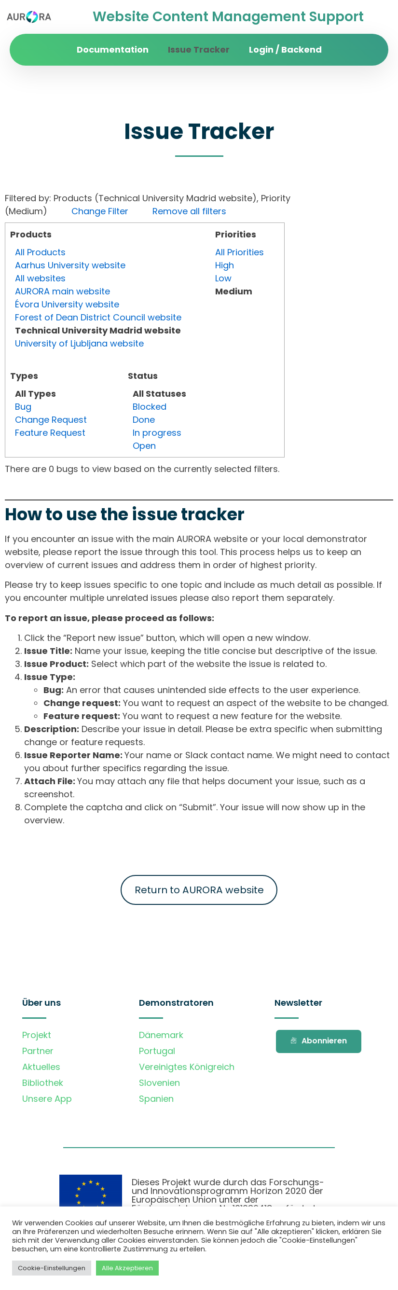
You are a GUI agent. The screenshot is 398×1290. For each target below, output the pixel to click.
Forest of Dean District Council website (98, 317)
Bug (23, 407)
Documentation (113, 49)
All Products (40, 252)
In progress (157, 433)
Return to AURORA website (199, 890)
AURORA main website (62, 291)
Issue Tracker (199, 49)
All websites (40, 278)
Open (144, 446)
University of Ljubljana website (79, 343)
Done (144, 420)
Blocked (149, 407)
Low (223, 278)
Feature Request (50, 433)
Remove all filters (189, 211)
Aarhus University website (70, 265)
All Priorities (239, 252)
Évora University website (67, 304)
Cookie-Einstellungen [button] (51, 1268)
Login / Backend (285, 49)
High (224, 265)
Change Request (51, 420)
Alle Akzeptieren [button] (127, 1268)
